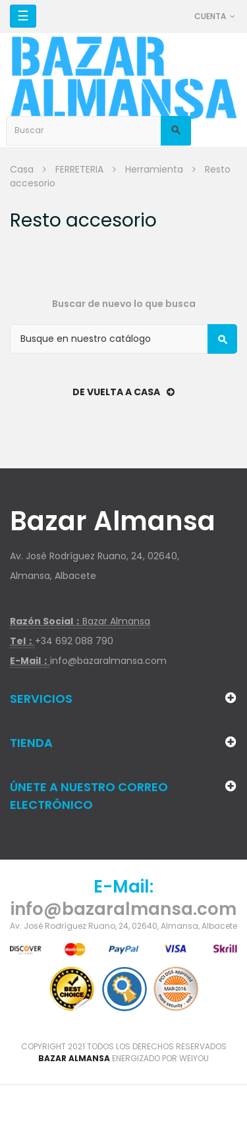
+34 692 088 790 (74, 641)
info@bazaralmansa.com (108, 660)
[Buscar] (123, 339)
